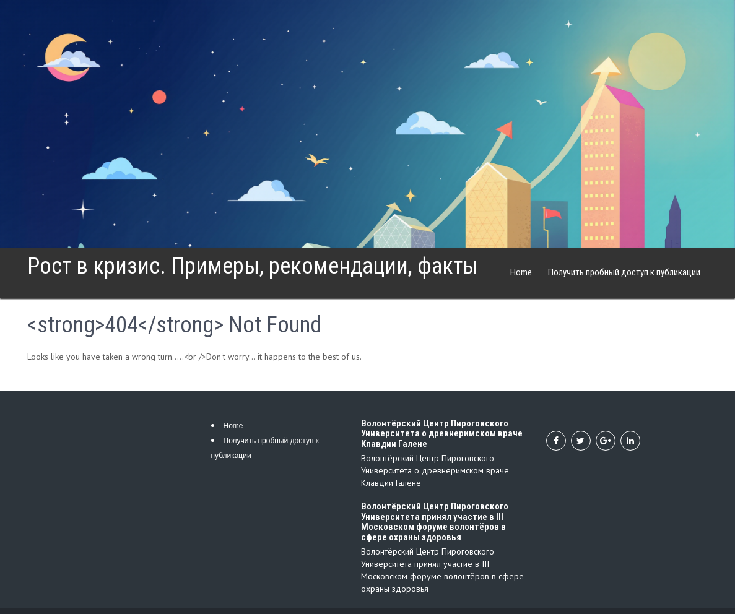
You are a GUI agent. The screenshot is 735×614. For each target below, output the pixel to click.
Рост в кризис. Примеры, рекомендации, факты (252, 266)
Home (521, 272)
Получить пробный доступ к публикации (624, 272)
